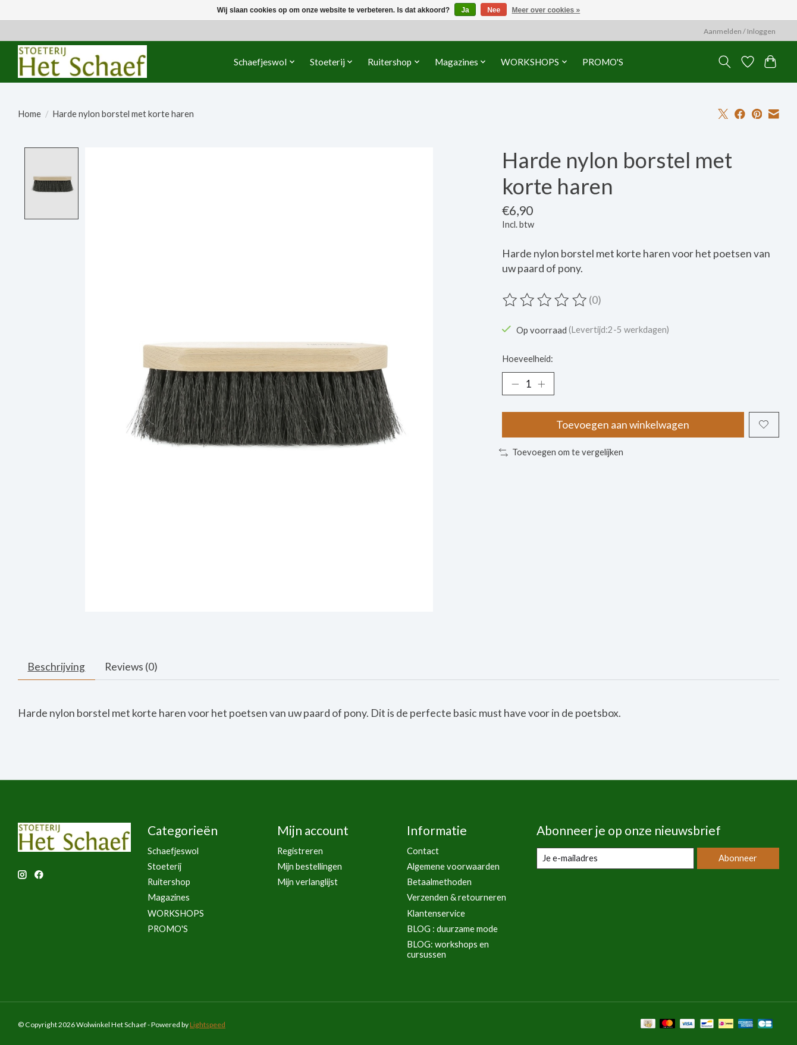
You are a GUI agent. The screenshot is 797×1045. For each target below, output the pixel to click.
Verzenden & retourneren (456, 898)
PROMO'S (602, 61)
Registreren (300, 851)
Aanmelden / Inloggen (740, 31)
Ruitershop (169, 882)
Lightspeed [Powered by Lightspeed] (207, 1025)
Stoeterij (164, 867)
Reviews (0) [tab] (131, 667)
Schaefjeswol (173, 851)
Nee (493, 10)
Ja (465, 10)
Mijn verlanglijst (307, 882)
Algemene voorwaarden (453, 867)
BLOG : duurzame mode (452, 929)
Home (29, 114)
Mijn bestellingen (309, 867)
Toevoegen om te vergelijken (561, 453)
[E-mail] (615, 859)
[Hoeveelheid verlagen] (515, 384)
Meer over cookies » (546, 10)
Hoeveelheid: (527, 359)
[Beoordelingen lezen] (545, 300)
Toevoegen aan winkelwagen (622, 424)
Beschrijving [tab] (57, 667)
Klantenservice (436, 913)
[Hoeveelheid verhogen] (541, 384)
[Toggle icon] (724, 62)
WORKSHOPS (176, 913)
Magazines (169, 898)
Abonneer (737, 859)
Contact (423, 851)
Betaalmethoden (439, 882)
